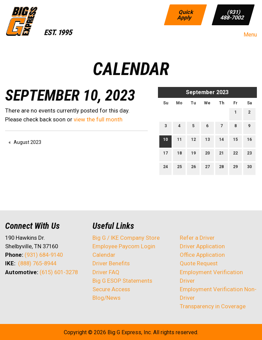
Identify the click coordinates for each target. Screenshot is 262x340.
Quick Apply (186, 14)
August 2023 (27, 142)
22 (235, 155)
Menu (247, 35)
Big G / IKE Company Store (126, 237)
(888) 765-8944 (37, 263)
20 (207, 155)
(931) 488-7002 (232, 14)
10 (165, 141)
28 (221, 168)
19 (193, 155)
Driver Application (202, 246)
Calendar (103, 254)
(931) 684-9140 (44, 254)
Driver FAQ (105, 272)
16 (249, 141)
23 (249, 155)
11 (179, 141)
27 (207, 168)
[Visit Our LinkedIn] (32, 290)
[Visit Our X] (21, 290)
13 (207, 141)
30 (249, 168)
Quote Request (199, 263)
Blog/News (106, 297)
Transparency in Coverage (213, 306)
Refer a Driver (197, 237)
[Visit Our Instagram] (54, 290)
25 (179, 168)
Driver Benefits (111, 263)
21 (221, 155)
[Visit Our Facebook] (10, 290)
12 (193, 141)
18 (179, 155)
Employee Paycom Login (123, 246)
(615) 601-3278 (59, 272)
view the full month (98, 119)
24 (165, 168)
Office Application (203, 254)
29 (235, 168)
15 (235, 141)
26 (193, 168)
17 (165, 155)
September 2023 (207, 92)
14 (221, 141)
